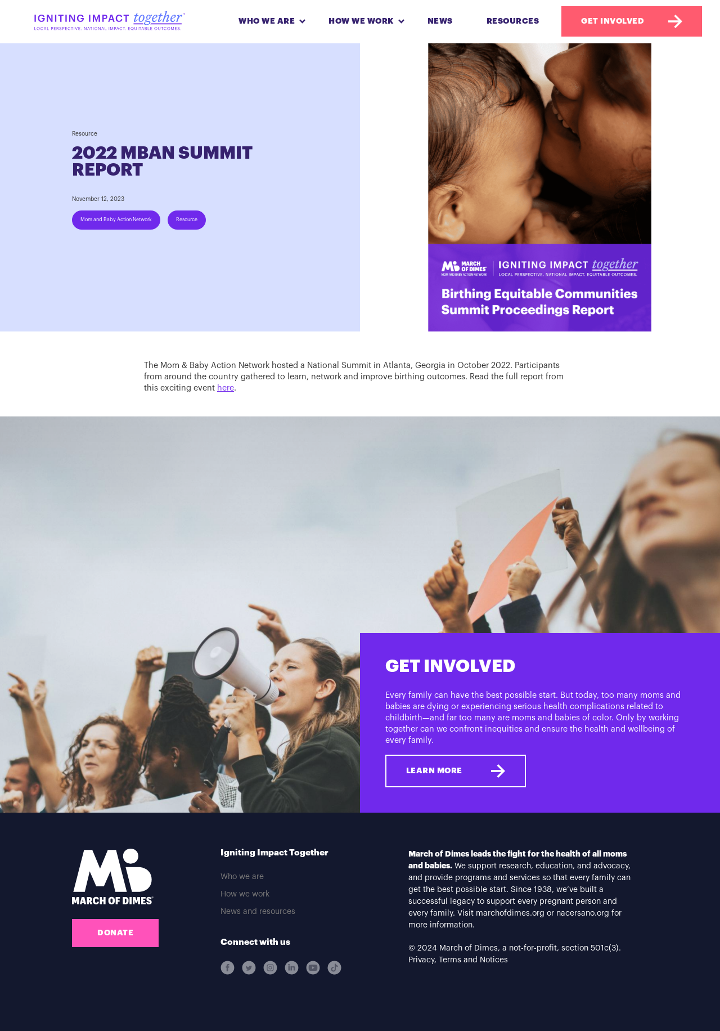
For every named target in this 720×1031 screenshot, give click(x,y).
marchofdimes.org (510, 913)
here (225, 388)
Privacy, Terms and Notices (458, 960)
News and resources (257, 912)
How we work (244, 894)
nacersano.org (582, 913)
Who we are (242, 877)
